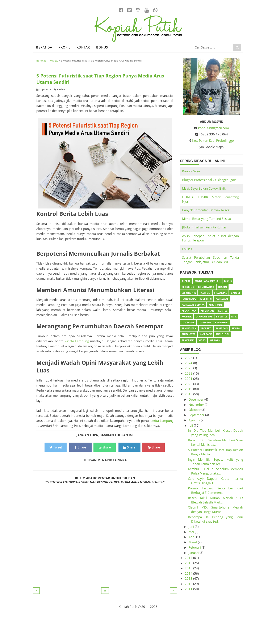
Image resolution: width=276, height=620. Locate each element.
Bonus (102, 47)
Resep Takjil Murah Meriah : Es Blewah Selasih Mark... (215, 500)
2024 (189, 363)
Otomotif (205, 322)
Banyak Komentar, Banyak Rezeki (206, 210)
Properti (206, 328)
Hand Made (189, 298)
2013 (189, 578)
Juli (191, 425)
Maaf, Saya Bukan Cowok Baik (204, 188)
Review (61, 89)
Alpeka (186, 281)
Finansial (220, 292)
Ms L (234, 316)
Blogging (188, 286)
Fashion (205, 292)
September (197, 415)
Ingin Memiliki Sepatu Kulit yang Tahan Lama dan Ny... (215, 461)
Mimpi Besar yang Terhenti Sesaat (206, 218)
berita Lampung (161, 420)
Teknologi (222, 334)
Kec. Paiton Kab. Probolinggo (213, 140)
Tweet (55, 447)
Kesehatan (207, 310)
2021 (189, 378)
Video (202, 340)
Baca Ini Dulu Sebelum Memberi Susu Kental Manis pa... (215, 442)
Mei (192, 532)
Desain (222, 286)
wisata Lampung (77, 341)
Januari (194, 553)
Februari (195, 547)
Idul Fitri (206, 298)
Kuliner (187, 316)
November (197, 404)
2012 (189, 584)
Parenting (222, 322)
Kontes (222, 310)
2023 (189, 368)
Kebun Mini (216, 304)
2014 (189, 573)
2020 (189, 384)
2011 (189, 589)
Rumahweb (188, 334)
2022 (189, 373)
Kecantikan (189, 310)
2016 (189, 563)
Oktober (195, 410)
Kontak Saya (191, 171)
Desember (196, 399)
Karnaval (222, 298)
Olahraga (188, 322)
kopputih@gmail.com (213, 128)
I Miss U (187, 249)
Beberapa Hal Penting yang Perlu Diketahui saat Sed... (215, 519)
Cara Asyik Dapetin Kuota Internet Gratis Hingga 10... (215, 480)
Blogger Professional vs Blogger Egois (209, 180)
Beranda (44, 47)
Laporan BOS (204, 316)
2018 (189, 394)
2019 (189, 389)
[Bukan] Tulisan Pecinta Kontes (204, 227)
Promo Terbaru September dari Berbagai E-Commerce (215, 490)
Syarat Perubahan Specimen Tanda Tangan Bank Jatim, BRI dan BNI (210, 259)
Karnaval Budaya (193, 304)
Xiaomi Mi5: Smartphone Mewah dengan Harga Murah (215, 509)
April (192, 537)
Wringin (215, 340)
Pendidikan (189, 328)
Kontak (83, 47)
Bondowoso (206, 286)
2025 (189, 358)
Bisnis (228, 281)
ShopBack (205, 334)
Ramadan (222, 328)
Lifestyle (221, 316)
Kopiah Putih (128, 606)
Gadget (235, 292)
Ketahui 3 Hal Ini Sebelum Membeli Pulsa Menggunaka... (215, 471)
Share (80, 447)
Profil (64, 47)
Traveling (188, 340)
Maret (193, 542)
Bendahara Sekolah (207, 281)
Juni (192, 526)
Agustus (195, 420)
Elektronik (189, 292)
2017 (189, 558)
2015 (189, 568)
